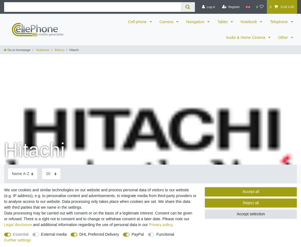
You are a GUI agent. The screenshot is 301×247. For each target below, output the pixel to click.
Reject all (251, 203)
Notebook (249, 22)
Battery (59, 50)
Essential (21, 234)
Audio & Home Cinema (246, 37)
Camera (167, 22)
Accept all (251, 191)
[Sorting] (22, 173)
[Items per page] (51, 173)
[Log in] (208, 7)
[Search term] (92, 7)
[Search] (188, 7)
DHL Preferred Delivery (99, 234)
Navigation (195, 22)
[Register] (231, 7)
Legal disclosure (18, 224)
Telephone (279, 22)
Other (283, 37)
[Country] (248, 7)
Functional (165, 234)
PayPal (137, 234)
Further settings (17, 240)
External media (54, 234)
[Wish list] (260, 7)
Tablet (223, 22)
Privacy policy (160, 224)
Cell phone (138, 22)
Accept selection (251, 214)
